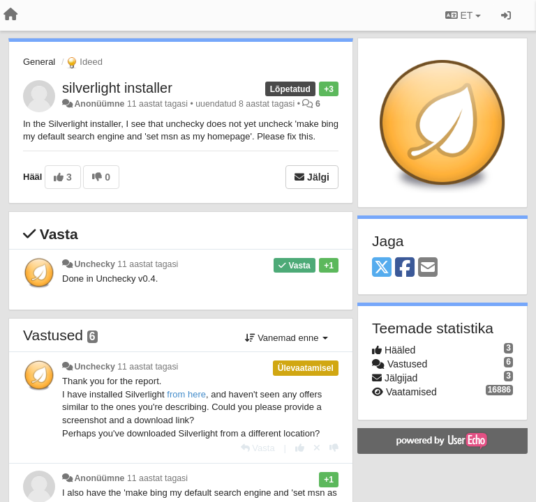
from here (186, 394)
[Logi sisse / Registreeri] (506, 15)
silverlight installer (117, 88)
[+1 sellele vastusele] (299, 448)
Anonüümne (99, 104)
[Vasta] (258, 448)
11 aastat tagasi (147, 264)
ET (463, 15)
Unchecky (94, 264)
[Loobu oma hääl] (316, 448)
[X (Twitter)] (382, 268)
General (39, 61)
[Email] (428, 268)
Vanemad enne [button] (286, 338)
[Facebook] (405, 268)
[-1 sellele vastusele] (333, 448)
